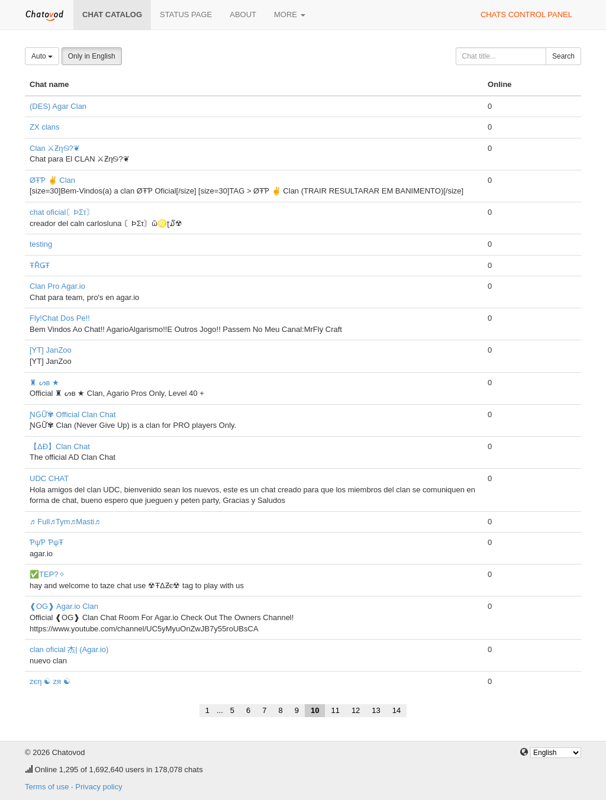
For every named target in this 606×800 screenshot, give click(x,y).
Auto (42, 56)
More (289, 14)
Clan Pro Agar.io (57, 286)
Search (563, 56)
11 (335, 710)
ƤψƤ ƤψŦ (46, 542)
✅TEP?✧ (47, 574)
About (243, 14)
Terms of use (47, 786)
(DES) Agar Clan (58, 106)
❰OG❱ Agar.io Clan (64, 606)
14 (396, 710)
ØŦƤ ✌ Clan (52, 180)
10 (315, 710)
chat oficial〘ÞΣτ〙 (62, 212)
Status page (186, 14)
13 (376, 710)
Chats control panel (526, 14)
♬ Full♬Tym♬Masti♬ (65, 521)
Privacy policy (98, 786)
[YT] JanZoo (51, 350)
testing (41, 244)
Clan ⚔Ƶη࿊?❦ (55, 148)
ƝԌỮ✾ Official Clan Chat (73, 414)
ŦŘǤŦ (40, 265)
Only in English (91, 56)
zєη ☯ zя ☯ (50, 681)
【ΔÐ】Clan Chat (60, 446)
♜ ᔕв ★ (44, 382)
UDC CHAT (49, 478)
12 (356, 710)
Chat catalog (112, 14)
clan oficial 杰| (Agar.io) (69, 649)
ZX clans (45, 126)
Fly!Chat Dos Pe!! (60, 318)
